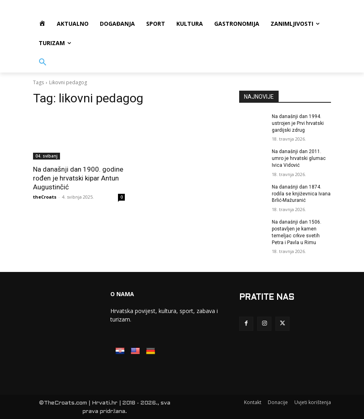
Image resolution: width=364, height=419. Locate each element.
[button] (42, 62)
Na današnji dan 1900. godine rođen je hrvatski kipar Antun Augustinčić (78, 178)
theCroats (44, 197)
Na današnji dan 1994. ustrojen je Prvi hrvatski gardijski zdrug (298, 123)
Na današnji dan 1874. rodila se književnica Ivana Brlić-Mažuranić (301, 193)
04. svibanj (46, 156)
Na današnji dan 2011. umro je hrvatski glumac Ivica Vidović (299, 158)
